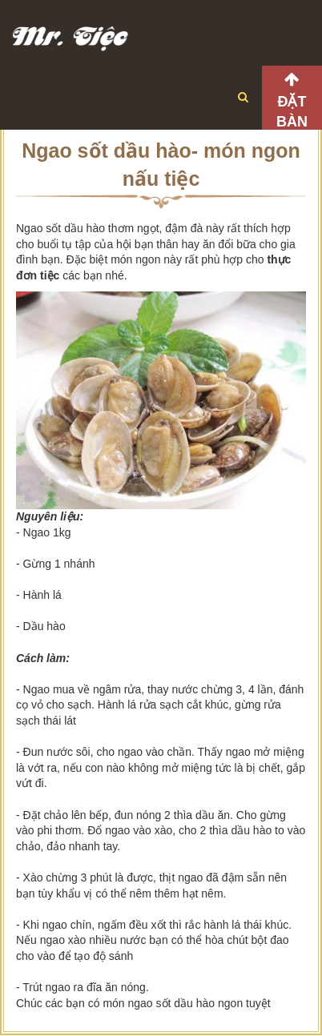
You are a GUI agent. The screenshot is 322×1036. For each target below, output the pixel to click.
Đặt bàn (292, 112)
